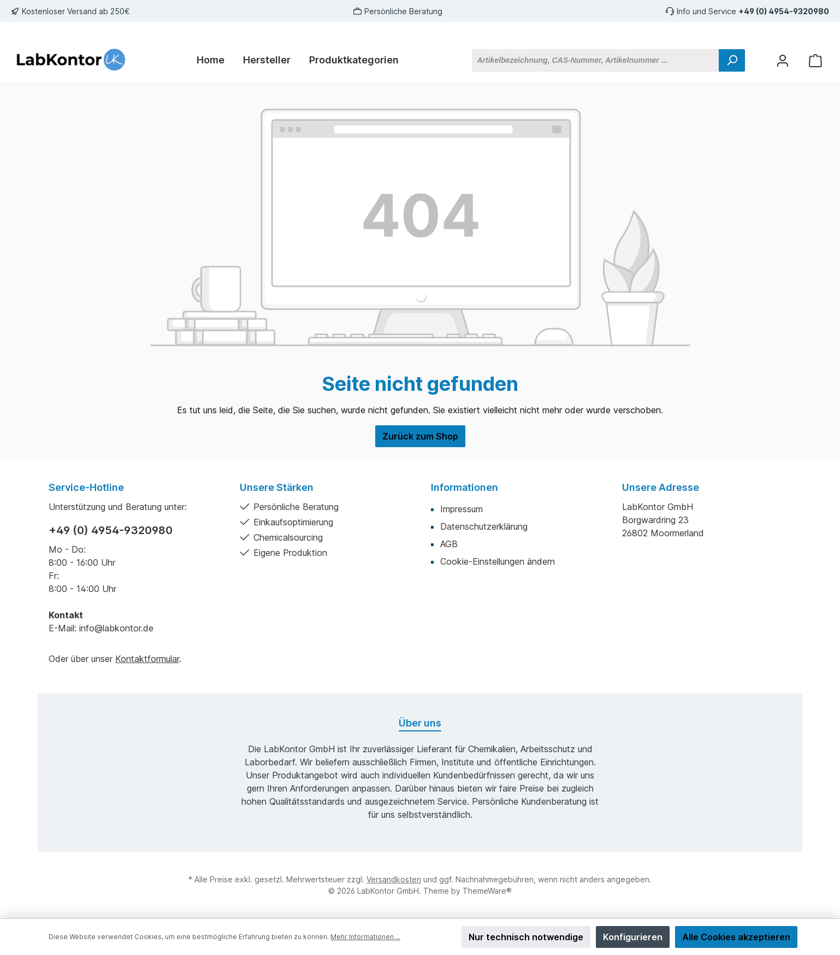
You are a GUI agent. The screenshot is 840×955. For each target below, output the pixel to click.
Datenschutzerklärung (484, 526)
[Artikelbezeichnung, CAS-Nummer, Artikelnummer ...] (595, 60)
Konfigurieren (632, 936)
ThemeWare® (487, 890)
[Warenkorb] (815, 60)
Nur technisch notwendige (526, 936)
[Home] (210, 60)
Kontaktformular (147, 658)
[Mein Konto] (782, 60)
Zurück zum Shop (420, 436)
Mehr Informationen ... (365, 937)
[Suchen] (732, 60)
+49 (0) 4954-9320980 (783, 11)
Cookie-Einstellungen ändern (497, 561)
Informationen (464, 487)
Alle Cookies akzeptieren (736, 936)
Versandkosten (393, 879)
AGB (449, 543)
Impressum (461, 508)
